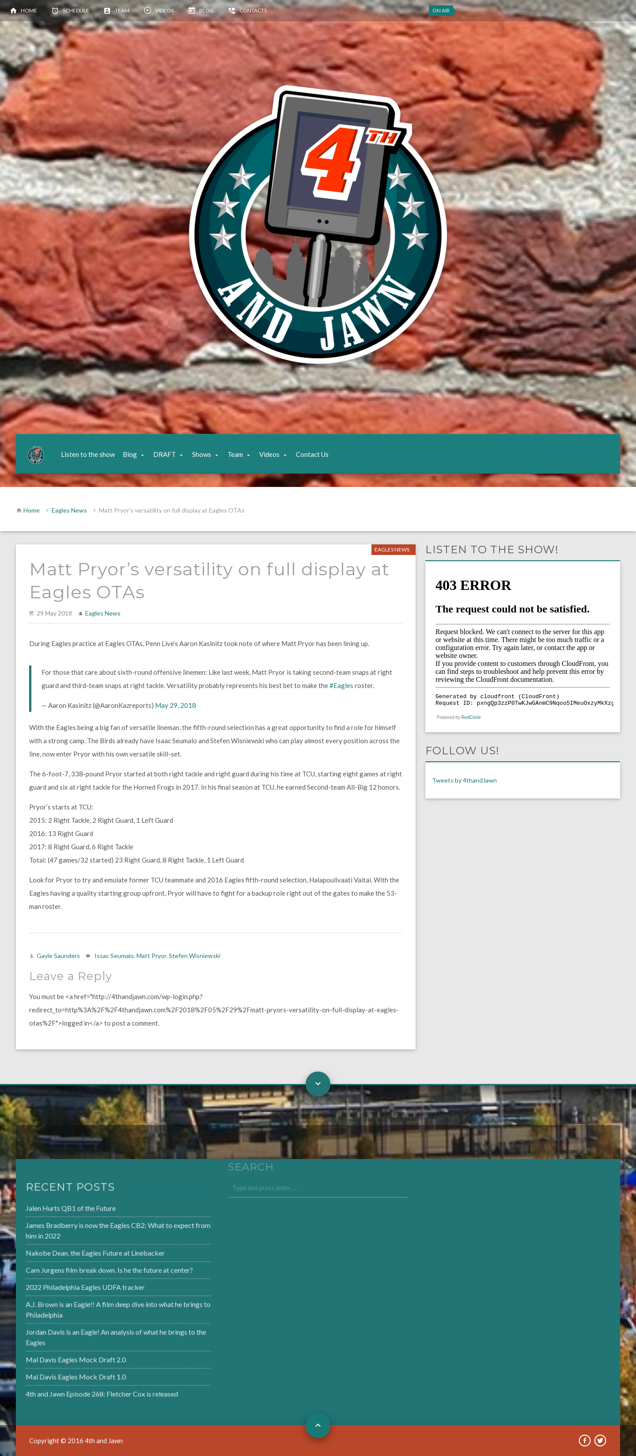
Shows (201, 454)
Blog (206, 10)
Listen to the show (88, 454)
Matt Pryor (151, 955)
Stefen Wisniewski (194, 955)
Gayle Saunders (58, 955)
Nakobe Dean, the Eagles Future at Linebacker (73, 1254)
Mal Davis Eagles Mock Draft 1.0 (54, 1373)
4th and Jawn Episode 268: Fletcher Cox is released (79, 1390)
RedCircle (471, 717)
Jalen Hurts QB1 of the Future (49, 1211)
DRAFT (164, 454)
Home (29, 10)
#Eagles (341, 685)
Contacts (253, 10)
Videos (164, 10)
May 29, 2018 (175, 705)
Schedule (76, 10)
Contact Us (312, 454)
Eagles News (69, 510)
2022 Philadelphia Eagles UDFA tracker (63, 1287)
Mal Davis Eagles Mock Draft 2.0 (54, 1357)
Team (122, 10)
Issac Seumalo (114, 955)
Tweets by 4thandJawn (464, 780)
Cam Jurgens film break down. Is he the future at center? (86, 1270)
